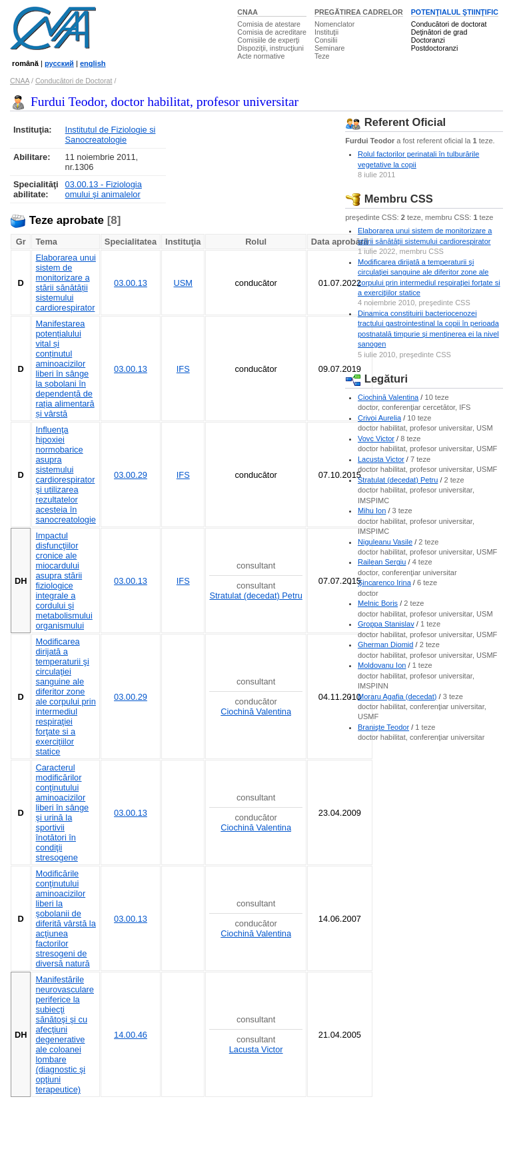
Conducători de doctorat (449, 24)
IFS (183, 369)
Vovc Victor (376, 439)
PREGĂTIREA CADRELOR (358, 12)
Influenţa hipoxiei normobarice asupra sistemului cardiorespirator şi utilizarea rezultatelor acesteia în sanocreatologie (65, 475)
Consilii (325, 40)
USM (183, 283)
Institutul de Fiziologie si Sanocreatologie (110, 135)
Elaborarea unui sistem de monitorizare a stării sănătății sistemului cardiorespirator (65, 283)
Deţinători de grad (439, 32)
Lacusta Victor (256, 1049)
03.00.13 (130, 283)
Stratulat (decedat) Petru (255, 595)
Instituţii (326, 32)
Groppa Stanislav (386, 624)
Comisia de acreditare (271, 32)
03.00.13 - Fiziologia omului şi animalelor (103, 189)
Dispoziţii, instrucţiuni (270, 48)
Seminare (329, 48)
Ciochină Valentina (256, 711)
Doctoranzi (428, 40)
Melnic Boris (378, 603)
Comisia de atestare (268, 24)
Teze (322, 56)
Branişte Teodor (383, 727)
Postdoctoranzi (434, 48)
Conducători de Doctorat (74, 81)
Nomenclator (334, 24)
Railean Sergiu (382, 562)
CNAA (247, 12)
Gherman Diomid (386, 644)
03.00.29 (130, 475)
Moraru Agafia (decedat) (397, 696)
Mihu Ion (372, 511)
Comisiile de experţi (268, 40)
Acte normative (260, 56)
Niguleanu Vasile (385, 542)
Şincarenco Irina (384, 582)
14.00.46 (130, 1035)
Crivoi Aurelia (379, 418)
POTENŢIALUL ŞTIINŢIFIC (454, 12)
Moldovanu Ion (382, 665)
